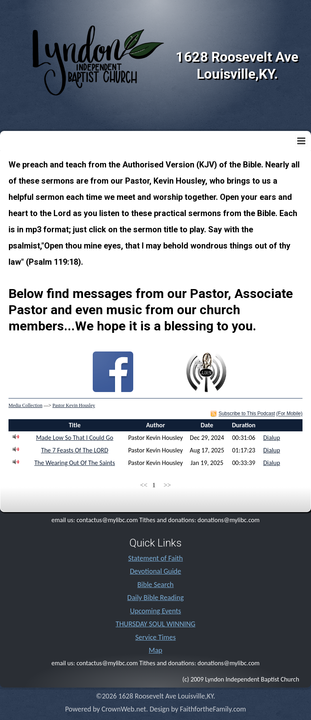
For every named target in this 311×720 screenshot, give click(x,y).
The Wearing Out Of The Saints (74, 463)
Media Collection (26, 405)
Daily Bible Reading (155, 597)
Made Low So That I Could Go (74, 437)
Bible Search (155, 584)
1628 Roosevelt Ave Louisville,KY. (237, 65)
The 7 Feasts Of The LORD (74, 450)
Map (155, 650)
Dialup (271, 437)
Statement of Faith (155, 558)
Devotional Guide (155, 571)
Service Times (155, 637)
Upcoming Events (155, 610)
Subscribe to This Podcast (247, 414)
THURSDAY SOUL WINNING (156, 623)
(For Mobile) (289, 414)
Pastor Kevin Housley (73, 405)
